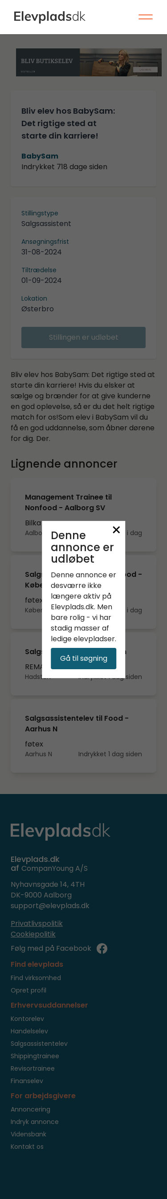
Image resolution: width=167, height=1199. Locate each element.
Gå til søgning (83, 658)
